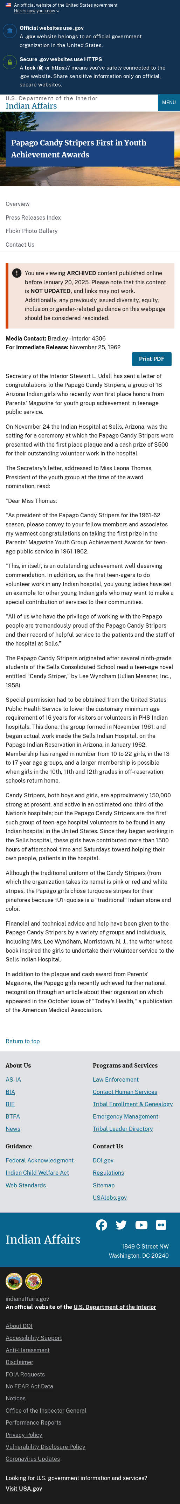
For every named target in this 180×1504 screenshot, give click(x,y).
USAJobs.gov (110, 1197)
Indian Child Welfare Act (37, 1172)
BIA (10, 1092)
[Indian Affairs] (82, 106)
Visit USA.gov (24, 1488)
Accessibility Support (34, 1338)
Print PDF (152, 359)
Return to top (23, 1041)
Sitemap (104, 1185)
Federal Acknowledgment (40, 1160)
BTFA (13, 1116)
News (13, 1129)
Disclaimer (19, 1362)
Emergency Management (125, 1116)
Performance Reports (33, 1422)
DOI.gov (103, 1160)
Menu (169, 102)
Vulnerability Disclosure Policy (45, 1447)
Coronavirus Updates (33, 1459)
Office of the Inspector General (46, 1410)
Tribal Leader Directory (123, 1129)
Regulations (108, 1172)
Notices (16, 1398)
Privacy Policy (24, 1435)
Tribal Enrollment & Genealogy (133, 1104)
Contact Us (20, 244)
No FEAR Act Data (29, 1386)
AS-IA (13, 1079)
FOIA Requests (25, 1374)
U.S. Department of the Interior (115, 1307)
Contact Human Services (125, 1092)
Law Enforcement (116, 1079)
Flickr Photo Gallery (32, 231)
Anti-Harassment (28, 1350)
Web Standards (26, 1185)
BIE (10, 1104)
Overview (18, 204)
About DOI (19, 1326)
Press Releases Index (33, 217)
